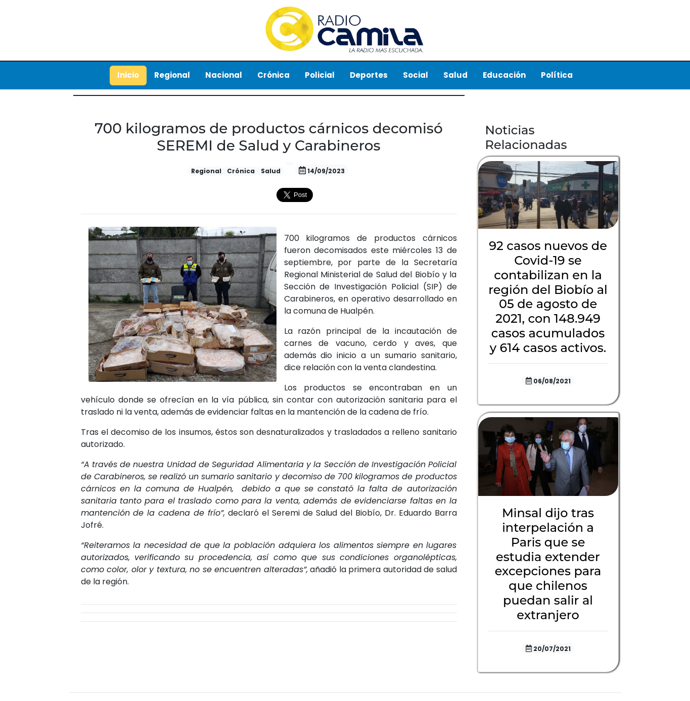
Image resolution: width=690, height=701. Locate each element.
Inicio (128, 75)
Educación (504, 75)
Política (557, 75)
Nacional (223, 75)
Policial (320, 75)
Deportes (369, 75)
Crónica (273, 75)
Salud (455, 75)
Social (415, 75)
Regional (172, 75)
